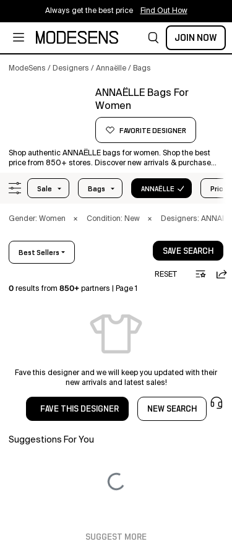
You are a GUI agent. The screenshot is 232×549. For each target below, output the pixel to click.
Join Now (195, 38)
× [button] (75, 219)
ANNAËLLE (157, 188)
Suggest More (116, 537)
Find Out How (163, 11)
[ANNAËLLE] (48, 115)
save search (188, 251)
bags (96, 188)
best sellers (39, 252)
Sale (44, 188)
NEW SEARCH (172, 409)
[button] (153, 37)
